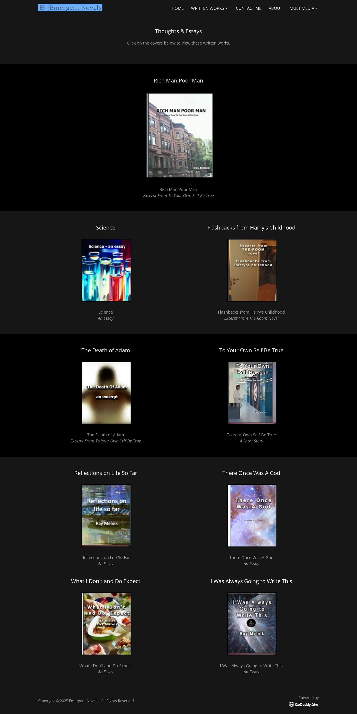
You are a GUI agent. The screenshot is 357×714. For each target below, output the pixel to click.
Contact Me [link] (248, 8)
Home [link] (178, 8)
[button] (210, 8)
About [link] (275, 8)
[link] (70, 7)
